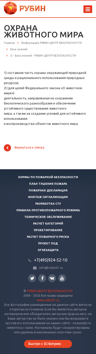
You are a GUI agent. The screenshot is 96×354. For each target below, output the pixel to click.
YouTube (62, 278)
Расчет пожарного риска (48, 236)
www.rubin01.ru (48, 300)
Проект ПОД (48, 243)
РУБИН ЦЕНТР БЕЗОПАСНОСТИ (49, 291)
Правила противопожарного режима (48, 210)
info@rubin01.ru (51, 267)
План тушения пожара (48, 183)
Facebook (42, 278)
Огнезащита (48, 250)
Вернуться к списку (24, 147)
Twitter (32, 278)
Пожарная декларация (48, 190)
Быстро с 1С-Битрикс (44, 344)
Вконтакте (52, 278)
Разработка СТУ (48, 203)
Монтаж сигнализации (48, 197)
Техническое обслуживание (48, 216)
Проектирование (48, 230)
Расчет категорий (48, 223)
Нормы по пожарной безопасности (48, 177)
